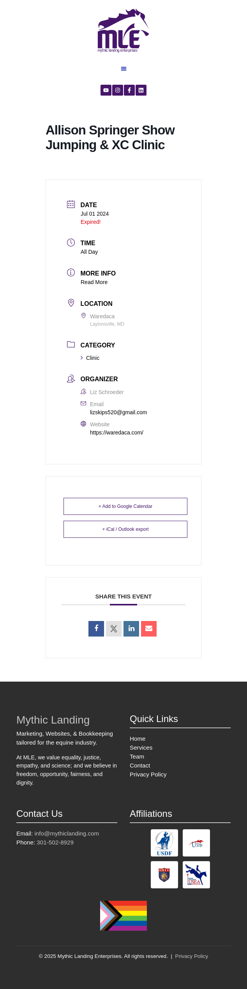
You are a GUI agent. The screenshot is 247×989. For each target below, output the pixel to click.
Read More (94, 282)
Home (138, 738)
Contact (140, 765)
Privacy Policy (148, 774)
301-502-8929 (55, 842)
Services (141, 747)
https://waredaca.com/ (116, 432)
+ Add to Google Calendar (125, 506)
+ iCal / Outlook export (125, 529)
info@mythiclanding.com (66, 833)
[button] (123, 68)
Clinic (90, 358)
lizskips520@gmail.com (118, 412)
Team (137, 756)
